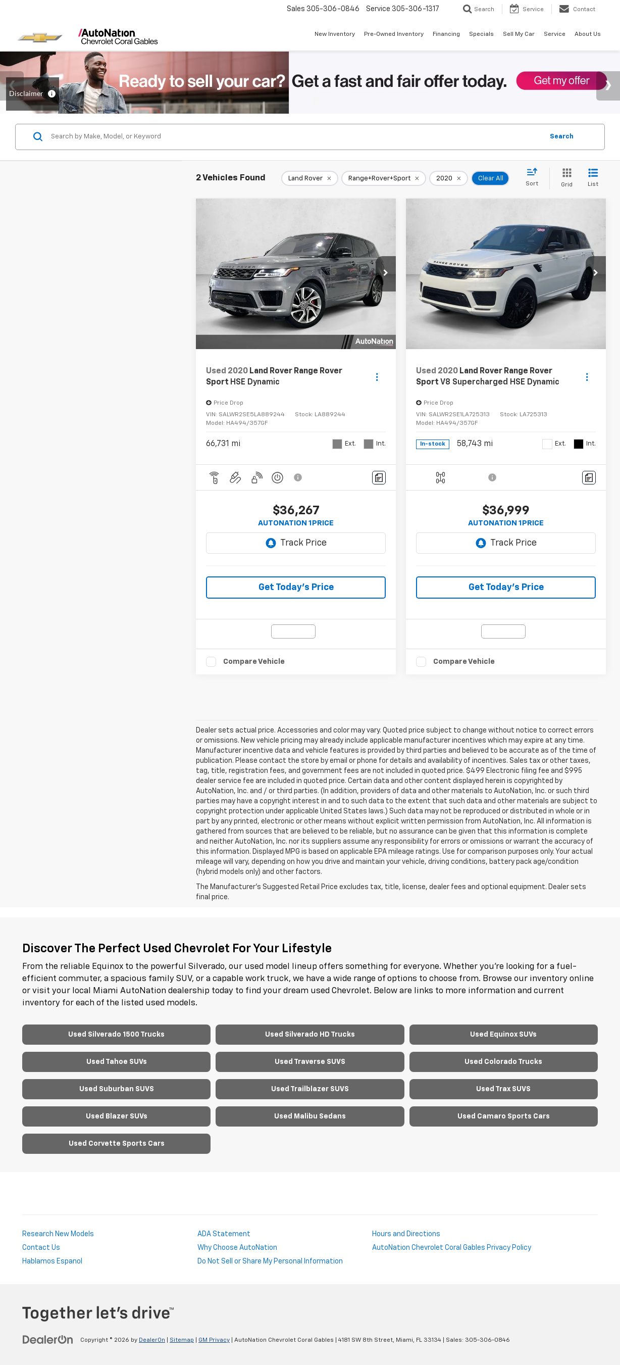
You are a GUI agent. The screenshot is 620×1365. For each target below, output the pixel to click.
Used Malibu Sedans (310, 1116)
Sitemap (182, 1340)
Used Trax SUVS (503, 1089)
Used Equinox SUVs (503, 1034)
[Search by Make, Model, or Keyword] (295, 137)
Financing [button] (446, 34)
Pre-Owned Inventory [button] (394, 34)
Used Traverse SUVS (310, 1061)
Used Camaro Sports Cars (503, 1116)
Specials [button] (481, 34)
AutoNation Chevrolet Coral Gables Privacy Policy (451, 1247)
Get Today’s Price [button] (296, 587)
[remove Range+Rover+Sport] (383, 178)
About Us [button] (588, 34)
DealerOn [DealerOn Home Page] (152, 1340)
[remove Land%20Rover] (309, 178)
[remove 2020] (448, 178)
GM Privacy (214, 1340)
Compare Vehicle (254, 661)
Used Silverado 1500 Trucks (116, 1034)
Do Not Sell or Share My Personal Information (270, 1261)
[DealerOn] (48, 1339)
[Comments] (379, 477)
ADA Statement (223, 1234)
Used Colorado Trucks (503, 1061)
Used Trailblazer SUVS (310, 1089)
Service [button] (554, 34)
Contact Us (41, 1247)
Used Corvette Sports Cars (117, 1143)
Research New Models (58, 1234)
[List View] (593, 178)
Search (562, 136)
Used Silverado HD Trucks (310, 1034)
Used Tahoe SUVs (116, 1061)
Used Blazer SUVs (116, 1116)
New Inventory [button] (335, 34)
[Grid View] (564, 178)
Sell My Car (519, 34)
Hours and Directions (406, 1234)
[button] (386, 273)
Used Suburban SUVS (116, 1089)
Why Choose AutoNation (237, 1247)
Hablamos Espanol (52, 1261)
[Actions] (377, 376)
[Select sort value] (535, 178)
